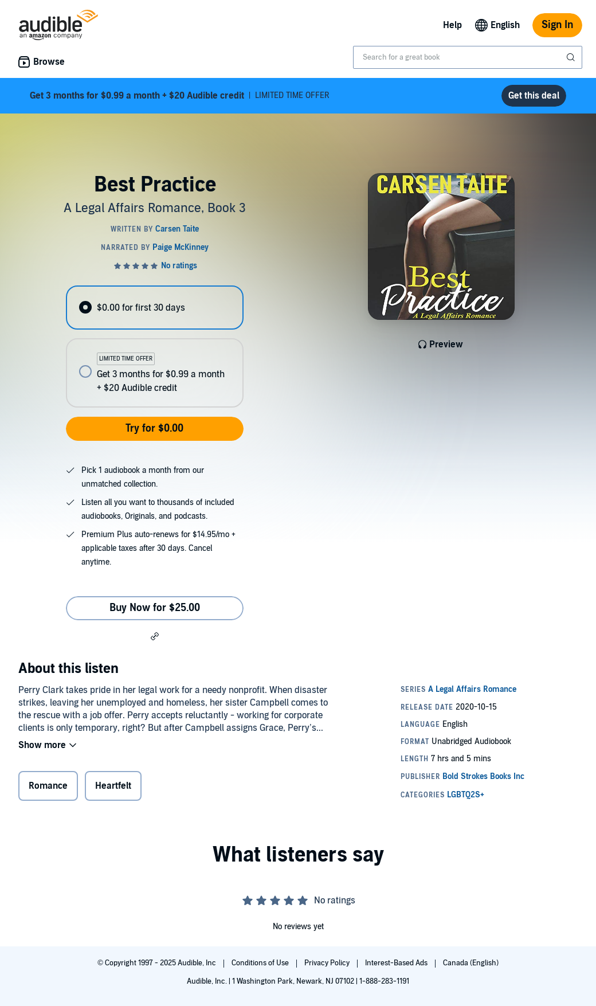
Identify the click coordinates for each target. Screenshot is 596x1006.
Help (452, 25)
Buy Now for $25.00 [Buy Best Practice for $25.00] (154, 608)
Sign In (557, 25)
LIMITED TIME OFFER (180, 95)
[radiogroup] (154, 346)
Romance (48, 786)
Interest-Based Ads (397, 963)
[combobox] (467, 57)
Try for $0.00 (154, 428)
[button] (154, 636)
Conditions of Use (261, 963)
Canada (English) (471, 963)
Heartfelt (113, 786)
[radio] (154, 307)
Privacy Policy (327, 963)
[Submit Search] (572, 57)
